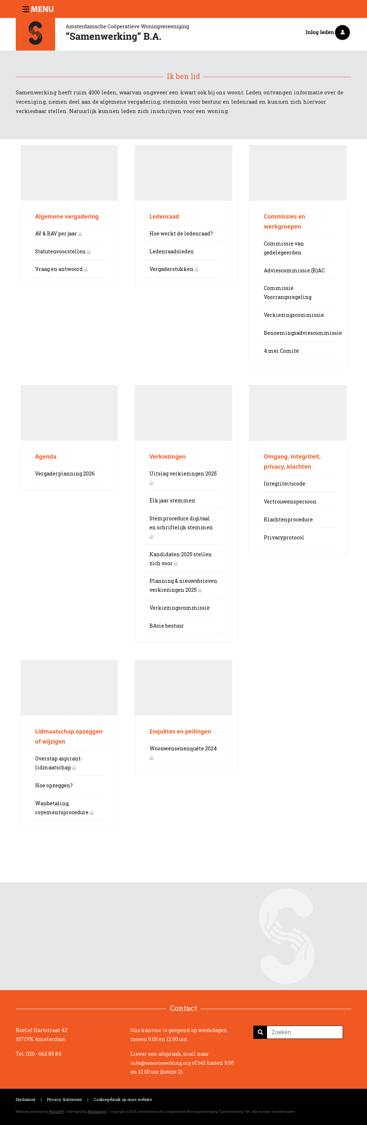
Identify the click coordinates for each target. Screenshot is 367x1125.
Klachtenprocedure (288, 519)
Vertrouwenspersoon (290, 501)
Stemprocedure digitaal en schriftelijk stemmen (181, 527)
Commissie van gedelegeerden (284, 248)
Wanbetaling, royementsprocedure (64, 808)
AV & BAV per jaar (58, 233)
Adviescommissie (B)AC (294, 270)
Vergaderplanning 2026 (65, 473)
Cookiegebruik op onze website (123, 1099)
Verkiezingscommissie (294, 314)
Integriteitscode (284, 483)
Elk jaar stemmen (172, 500)
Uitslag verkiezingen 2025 (183, 477)
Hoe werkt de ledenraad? (181, 233)
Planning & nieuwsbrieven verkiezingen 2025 (183, 585)
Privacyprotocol (284, 537)
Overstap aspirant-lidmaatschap (58, 763)
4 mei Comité (281, 350)
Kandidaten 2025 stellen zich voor (180, 559)
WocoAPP (56, 1111)
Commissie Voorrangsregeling (287, 292)
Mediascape (96, 1111)
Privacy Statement (64, 1099)
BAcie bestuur (166, 625)
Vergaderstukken (174, 269)
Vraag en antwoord (61, 269)
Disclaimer (25, 1099)
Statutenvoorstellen (63, 251)
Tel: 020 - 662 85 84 (38, 1053)
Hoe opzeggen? (54, 785)
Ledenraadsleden (171, 251)
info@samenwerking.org (160, 1063)
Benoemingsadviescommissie (299, 332)
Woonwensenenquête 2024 (183, 752)
